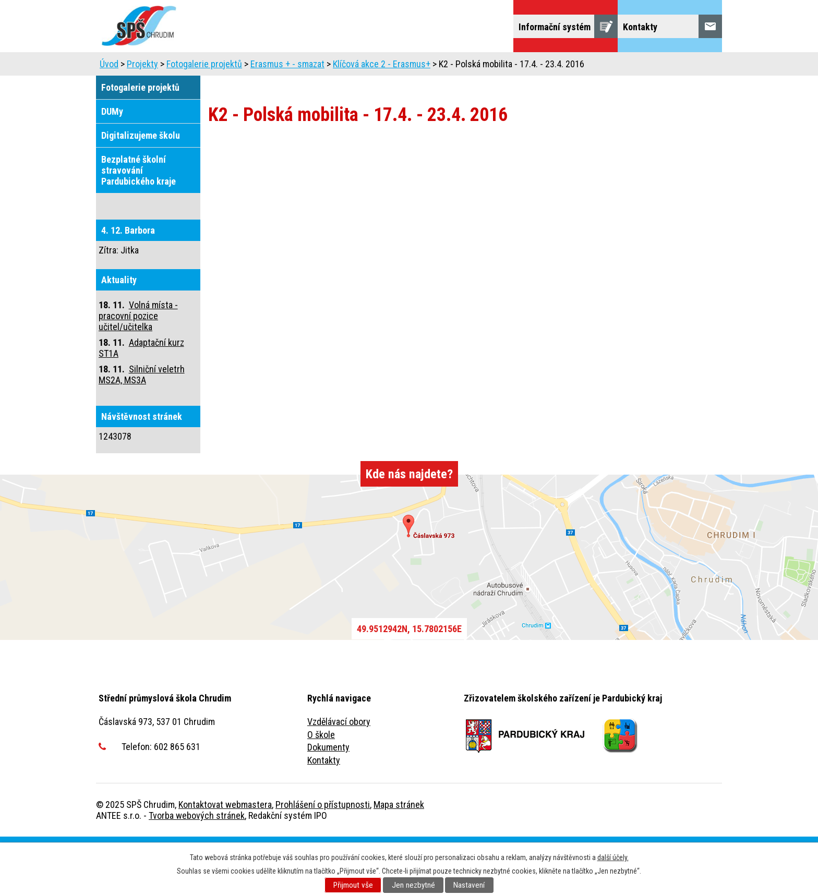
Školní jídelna (535, 66)
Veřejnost (640, 66)
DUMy (112, 169)
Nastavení (469, 885)
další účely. (613, 857)
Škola (216, 66)
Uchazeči (166, 66)
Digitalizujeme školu (140, 193)
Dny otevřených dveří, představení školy (326, 66)
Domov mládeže (456, 66)
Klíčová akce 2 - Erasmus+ (381, 122)
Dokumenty (328, 805)
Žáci (591, 66)
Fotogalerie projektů (204, 122)
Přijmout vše (353, 885)
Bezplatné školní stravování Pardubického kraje (138, 228)
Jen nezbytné (413, 885)
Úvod (116, 66)
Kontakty (323, 818)
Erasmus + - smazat (287, 122)
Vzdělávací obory (338, 780)
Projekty (123, 95)
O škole (321, 793)
